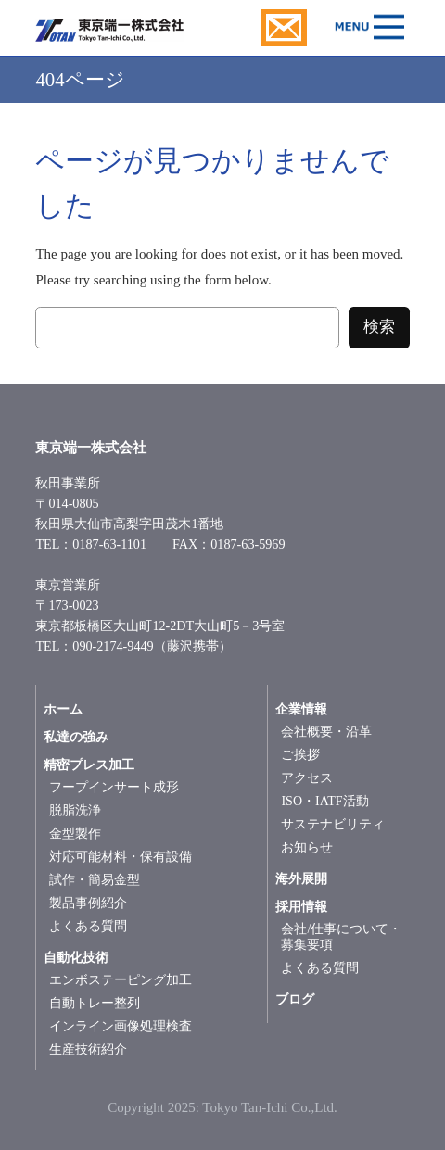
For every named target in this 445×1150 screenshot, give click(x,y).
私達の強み (76, 737)
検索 (379, 326)
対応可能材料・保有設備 (120, 857)
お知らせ (307, 847)
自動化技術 (76, 958)
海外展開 (301, 879)
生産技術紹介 (88, 1049)
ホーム (63, 709)
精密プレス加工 (89, 765)
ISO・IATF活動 (324, 801)
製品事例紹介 (88, 903)
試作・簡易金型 (94, 880)
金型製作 (75, 833)
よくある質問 (88, 926)
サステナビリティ (333, 824)
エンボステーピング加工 (120, 980)
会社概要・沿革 (326, 732)
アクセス (307, 778)
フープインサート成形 (114, 787)
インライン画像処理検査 (120, 1026)
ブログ (294, 999)
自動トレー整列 (94, 1003)
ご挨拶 (300, 755)
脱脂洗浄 (75, 810)
